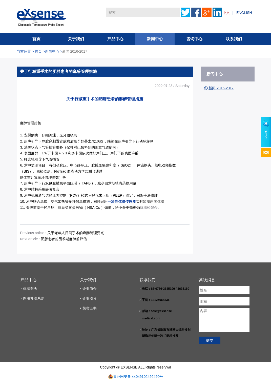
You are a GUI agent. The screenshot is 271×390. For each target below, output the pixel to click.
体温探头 (30, 288)
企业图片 (89, 298)
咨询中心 (194, 39)
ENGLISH (244, 13)
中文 (226, 13)
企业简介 (89, 288)
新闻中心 (155, 39)
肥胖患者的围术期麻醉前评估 (63, 239)
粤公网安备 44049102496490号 (138, 377)
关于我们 (76, 39)
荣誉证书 (89, 308)
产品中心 (115, 39)
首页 (36, 39)
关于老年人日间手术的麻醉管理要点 (75, 233)
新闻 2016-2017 (74, 51)
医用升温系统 (33, 298)
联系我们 (234, 39)
